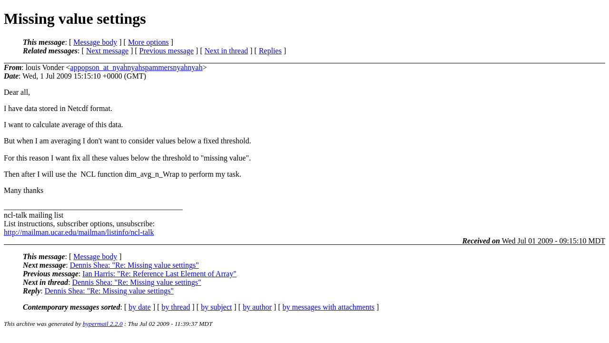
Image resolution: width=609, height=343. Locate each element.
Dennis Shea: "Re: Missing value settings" (134, 265)
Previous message (166, 51)
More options (148, 42)
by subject (216, 307)
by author (257, 307)
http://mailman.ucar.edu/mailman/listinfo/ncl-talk (79, 232)
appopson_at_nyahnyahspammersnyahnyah (136, 67)
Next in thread (226, 51)
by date (139, 307)
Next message (107, 51)
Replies (270, 51)
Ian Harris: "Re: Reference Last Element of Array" (159, 274)
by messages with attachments (328, 307)
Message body (95, 42)
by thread (176, 307)
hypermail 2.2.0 (103, 323)
